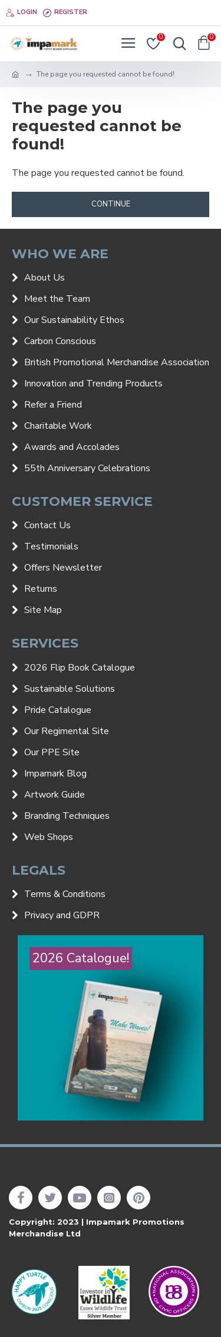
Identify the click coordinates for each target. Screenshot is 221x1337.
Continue (110, 204)
